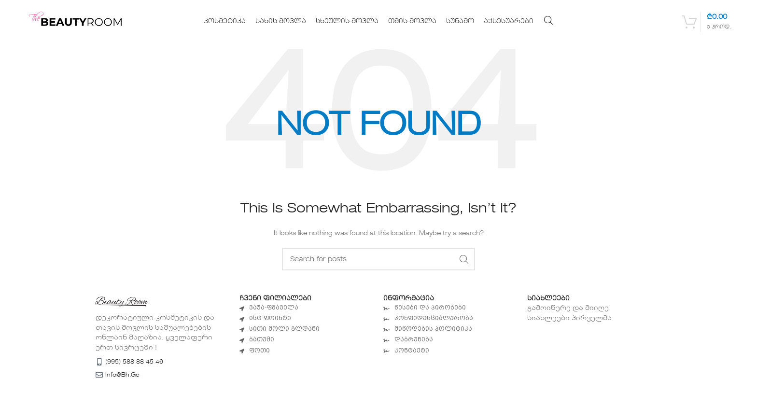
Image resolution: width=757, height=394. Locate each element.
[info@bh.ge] (99, 375)
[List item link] (306, 308)
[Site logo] (81, 21)
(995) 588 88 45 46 (134, 362)
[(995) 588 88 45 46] (99, 362)
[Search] (548, 20)
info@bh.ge (122, 375)
